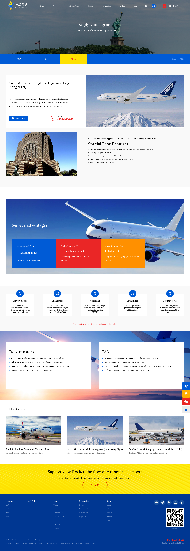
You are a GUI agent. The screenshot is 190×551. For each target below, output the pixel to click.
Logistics (56, 6)
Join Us (109, 517)
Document (57, 524)
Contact (109, 520)
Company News (85, 509)
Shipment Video (73, 6)
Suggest (56, 528)
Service (90, 6)
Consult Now (18, 118)
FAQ (55, 520)
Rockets (122, 6)
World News (83, 513)
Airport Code (58, 513)
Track (55, 505)
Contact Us (95, 485)
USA (19, 59)
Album (109, 509)
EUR (46, 59)
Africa (73, 59)
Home (42, 6)
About (109, 505)
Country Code (58, 517)
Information (106, 6)
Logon (136, 6)
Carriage (56, 509)
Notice (81, 505)
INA (100, 59)
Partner (109, 513)
